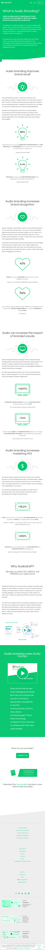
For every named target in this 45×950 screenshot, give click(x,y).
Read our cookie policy (24, 948)
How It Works (22, 851)
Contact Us (22, 874)
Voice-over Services (22, 833)
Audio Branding (22, 828)
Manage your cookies (39, 947)
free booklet (21, 784)
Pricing (22, 853)
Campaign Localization (22, 835)
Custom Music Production (22, 830)
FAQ (22, 877)
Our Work (22, 856)
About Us (22, 872)
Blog (22, 858)
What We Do (22, 848)
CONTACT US (22, 755)
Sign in (35, 2)
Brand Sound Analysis (22, 838)
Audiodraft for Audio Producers (22, 861)
